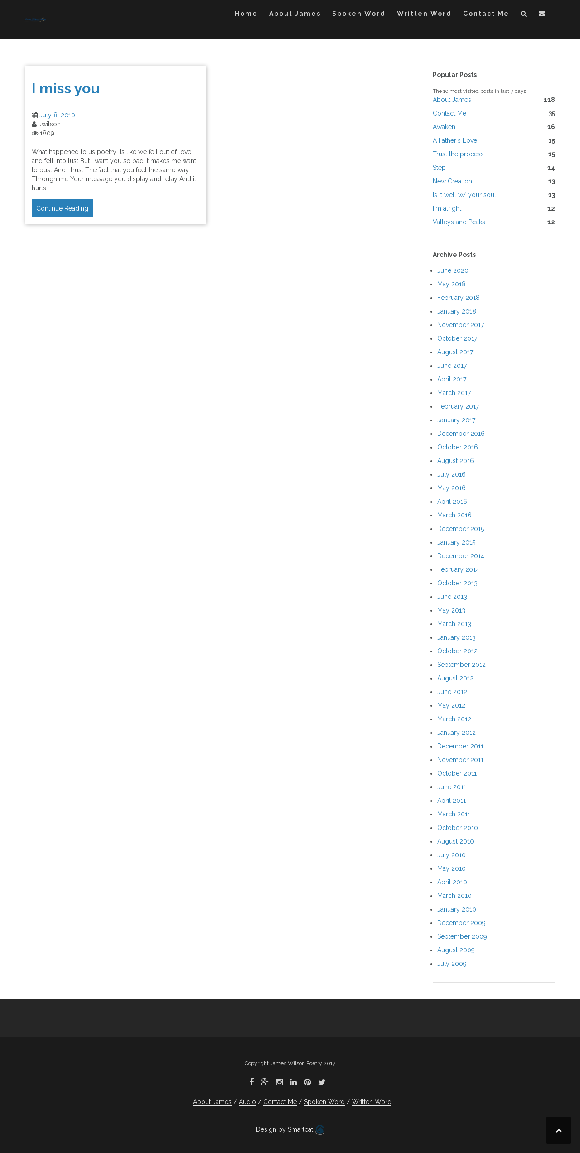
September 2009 (462, 936)
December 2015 (460, 528)
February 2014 (458, 569)
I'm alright (447, 208)
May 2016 (451, 488)
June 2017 (452, 365)
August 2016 (455, 460)
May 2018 (451, 284)
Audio (247, 1101)
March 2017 (454, 392)
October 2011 (457, 773)
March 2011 (453, 814)
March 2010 (454, 895)
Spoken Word (359, 13)
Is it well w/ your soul (464, 194)
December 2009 (461, 922)
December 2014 (460, 556)
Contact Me (486, 13)
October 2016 (457, 447)
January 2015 (456, 542)
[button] (524, 15)
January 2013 (456, 637)
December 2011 (460, 746)
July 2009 (452, 963)
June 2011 (451, 787)
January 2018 (456, 311)
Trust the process (458, 154)
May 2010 (451, 868)
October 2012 (457, 651)
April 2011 (451, 800)
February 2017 (458, 406)
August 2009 (456, 950)
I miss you (66, 88)
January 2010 (456, 909)
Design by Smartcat (290, 1130)
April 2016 (452, 501)
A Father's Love (455, 140)
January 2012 (456, 732)
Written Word (424, 13)
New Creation (452, 181)
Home (246, 13)
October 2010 (457, 827)
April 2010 (452, 882)
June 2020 (453, 270)
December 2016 (461, 433)
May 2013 (451, 610)
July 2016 (451, 474)
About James (295, 13)
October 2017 (457, 338)
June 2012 (452, 691)
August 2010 (455, 841)
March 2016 (454, 515)
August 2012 (455, 678)
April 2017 (451, 379)
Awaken (444, 126)
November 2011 (460, 759)
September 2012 (461, 664)
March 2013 (454, 623)
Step (439, 167)
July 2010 (451, 855)
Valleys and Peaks (459, 222)
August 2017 (455, 352)
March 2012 (454, 719)
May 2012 (451, 705)
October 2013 (457, 583)
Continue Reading (62, 208)
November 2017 (460, 324)
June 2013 (452, 596)
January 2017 (456, 420)
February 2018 (458, 297)
